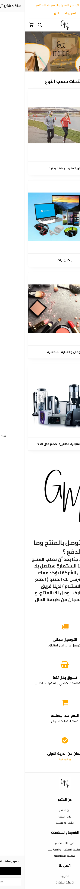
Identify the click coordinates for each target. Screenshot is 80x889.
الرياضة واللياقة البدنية (40, 168)
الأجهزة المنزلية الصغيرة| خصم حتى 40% (40, 444)
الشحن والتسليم (40, 823)
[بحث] (15, 25)
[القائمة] (73, 25)
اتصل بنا (40, 876)
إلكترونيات (40, 260)
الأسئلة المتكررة (40, 882)
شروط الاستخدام (40, 843)
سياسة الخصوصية (40, 856)
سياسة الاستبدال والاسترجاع (40, 850)
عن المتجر (40, 810)
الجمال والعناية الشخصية (40, 352)
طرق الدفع (40, 817)
